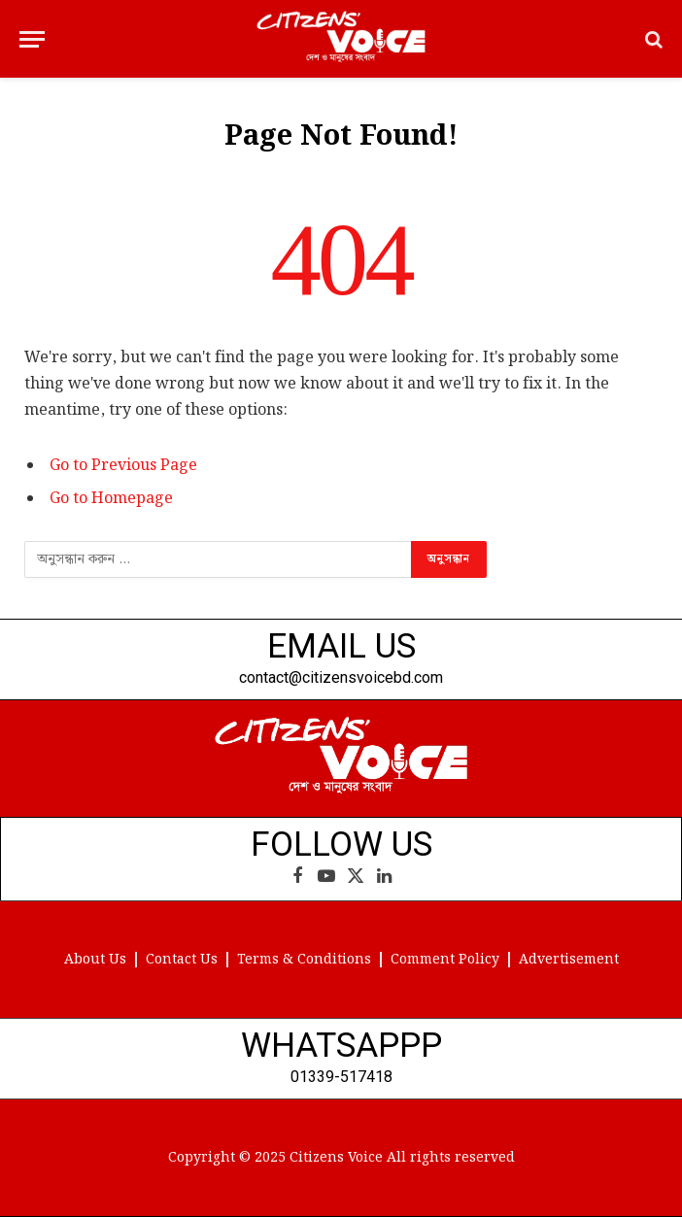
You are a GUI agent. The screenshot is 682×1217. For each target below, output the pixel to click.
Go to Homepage (111, 499)
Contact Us (182, 959)
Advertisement (569, 959)
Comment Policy (445, 959)
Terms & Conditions (304, 959)
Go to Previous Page (123, 466)
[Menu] (32, 39)
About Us (95, 959)
